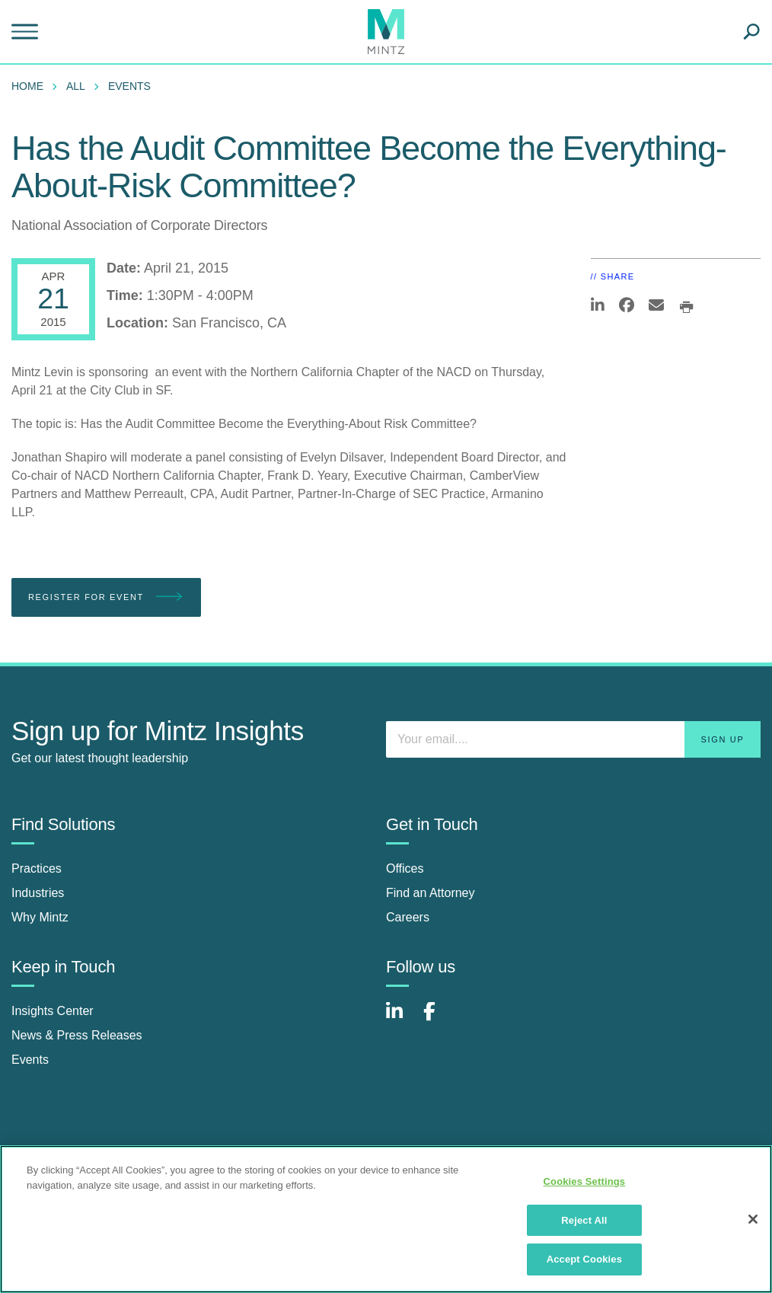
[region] (386, 1219)
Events (129, 86)
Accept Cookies (584, 1259)
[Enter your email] (573, 739)
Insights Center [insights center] (52, 1010)
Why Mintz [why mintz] (40, 917)
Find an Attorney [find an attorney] (430, 892)
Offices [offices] (405, 868)
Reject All (584, 1220)
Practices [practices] (36, 868)
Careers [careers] (407, 917)
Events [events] (30, 1059)
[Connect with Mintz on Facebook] (438, 1019)
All (75, 86)
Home (27, 86)
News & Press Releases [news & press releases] (76, 1035)
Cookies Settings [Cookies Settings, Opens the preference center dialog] (585, 1181)
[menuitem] (31, 86)
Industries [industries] (37, 892)
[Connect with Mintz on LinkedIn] (401, 1019)
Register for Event (106, 597)
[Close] (753, 1219)
